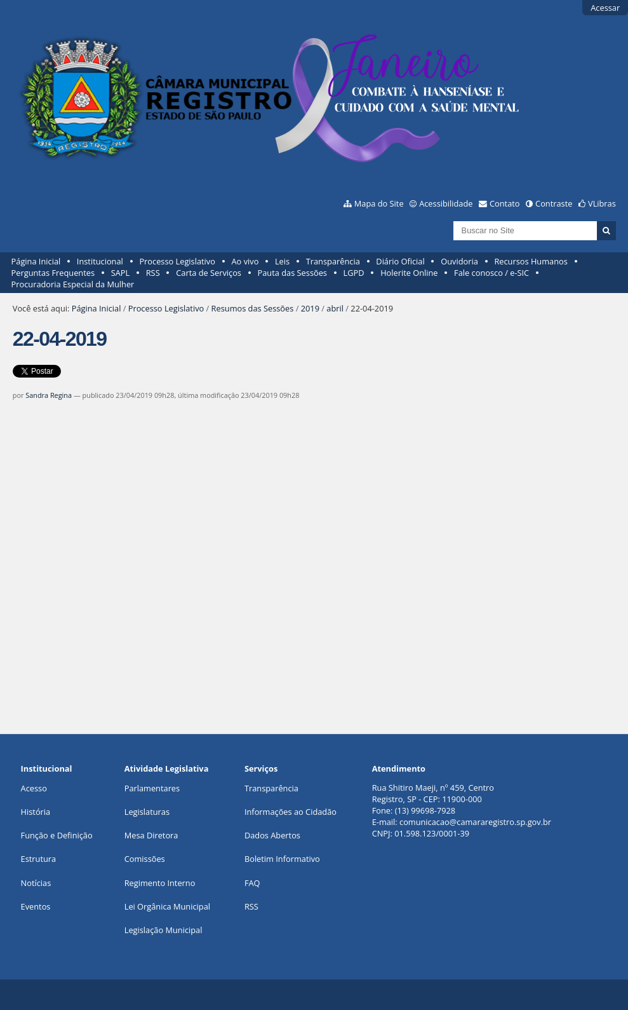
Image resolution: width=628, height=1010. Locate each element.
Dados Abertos (272, 835)
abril (335, 308)
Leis (282, 261)
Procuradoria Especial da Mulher (73, 284)
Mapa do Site (379, 203)
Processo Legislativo (177, 261)
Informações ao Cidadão (290, 811)
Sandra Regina (48, 395)
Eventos (36, 906)
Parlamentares (152, 788)
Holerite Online (409, 272)
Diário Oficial (400, 261)
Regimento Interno (160, 883)
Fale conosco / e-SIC (491, 272)
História (36, 811)
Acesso (34, 788)
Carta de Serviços (208, 272)
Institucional (100, 261)
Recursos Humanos (530, 261)
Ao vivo (245, 261)
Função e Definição (57, 835)
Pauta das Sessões (292, 272)
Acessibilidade (445, 203)
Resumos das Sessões (252, 308)
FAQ (252, 883)
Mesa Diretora (151, 835)
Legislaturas (147, 811)
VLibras (602, 203)
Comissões (144, 858)
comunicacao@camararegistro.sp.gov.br (475, 822)
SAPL (120, 272)
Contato (505, 203)
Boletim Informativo (282, 858)
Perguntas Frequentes (53, 272)
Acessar (605, 7)
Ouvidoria (459, 261)
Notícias (36, 883)
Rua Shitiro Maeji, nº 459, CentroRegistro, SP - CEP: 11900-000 (433, 793)
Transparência (333, 261)
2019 (310, 308)
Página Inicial (36, 261)
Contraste (553, 203)
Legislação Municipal (163, 930)
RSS (153, 272)
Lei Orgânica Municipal (167, 906)
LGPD (354, 272)
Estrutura (39, 858)
